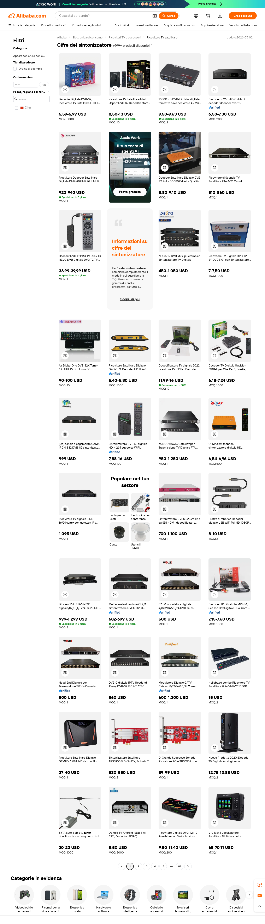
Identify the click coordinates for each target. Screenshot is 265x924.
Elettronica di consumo (87, 37)
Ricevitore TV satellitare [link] (162, 37)
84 (179, 866)
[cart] (209, 16)
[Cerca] (168, 15)
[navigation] (31, 452)
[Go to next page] (188, 866)
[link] (259, 884)
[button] (154, 15)
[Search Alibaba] (104, 15)
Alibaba (61, 37)
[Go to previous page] (121, 866)
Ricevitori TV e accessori (125, 37)
